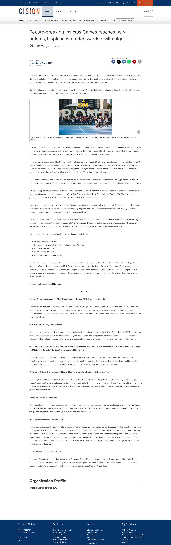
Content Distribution (60, 535)
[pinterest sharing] (134, 62)
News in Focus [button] (25, 20)
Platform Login (127, 532)
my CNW (125, 539)
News (48, 11)
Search (148, 11)
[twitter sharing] (119, 62)
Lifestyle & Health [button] (68, 20)
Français (99, 3)
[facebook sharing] (113, 62)
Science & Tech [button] (51, 20)
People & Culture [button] (108, 20)
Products (60, 11)
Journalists (49, 3)
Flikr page (56, 284)
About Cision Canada (95, 530)
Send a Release (145, 3)
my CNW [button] (109, 3)
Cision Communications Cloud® (64, 530)
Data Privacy (126, 542)
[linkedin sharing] (124, 62)
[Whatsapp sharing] (129, 62)
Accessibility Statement (95, 539)
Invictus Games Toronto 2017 (43, 487)
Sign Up (133, 3)
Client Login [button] (122, 3)
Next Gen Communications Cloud (134, 535)
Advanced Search (125, 20)
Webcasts (58, 3)
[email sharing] (140, 62)
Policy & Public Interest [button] (87, 20)
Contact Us (23, 537)
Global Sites (92, 543)
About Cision (92, 532)
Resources (23, 3)
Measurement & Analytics (62, 539)
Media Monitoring (59, 532)
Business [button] (38, 20)
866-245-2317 (26, 530)
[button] (86, 117)
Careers (90, 537)
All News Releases (129, 530)
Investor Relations (36, 3)
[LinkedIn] (19, 540)
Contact (73, 11)
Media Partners (92, 535)
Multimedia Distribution (61, 537)
